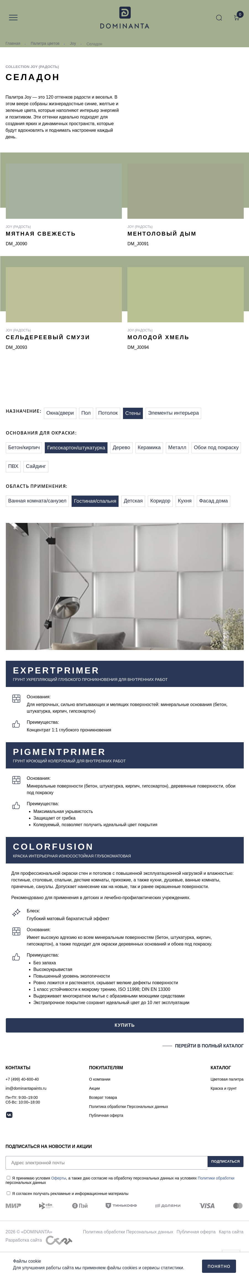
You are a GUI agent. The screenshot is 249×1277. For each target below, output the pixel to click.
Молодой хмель (158, 337)
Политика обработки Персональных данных (128, 1130)
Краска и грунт (224, 1112)
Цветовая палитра (227, 1103)
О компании (99, 1103)
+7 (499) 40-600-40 (22, 1103)
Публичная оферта (106, 1139)
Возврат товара (103, 1121)
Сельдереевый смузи (48, 337)
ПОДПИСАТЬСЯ (221, 1186)
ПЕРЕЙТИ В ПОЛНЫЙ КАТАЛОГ (209, 1069)
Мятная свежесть (41, 234)
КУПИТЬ (124, 1047)
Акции (94, 1112)
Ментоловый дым (161, 234)
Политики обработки (216, 1202)
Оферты (58, 1202)
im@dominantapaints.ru (26, 1112)
